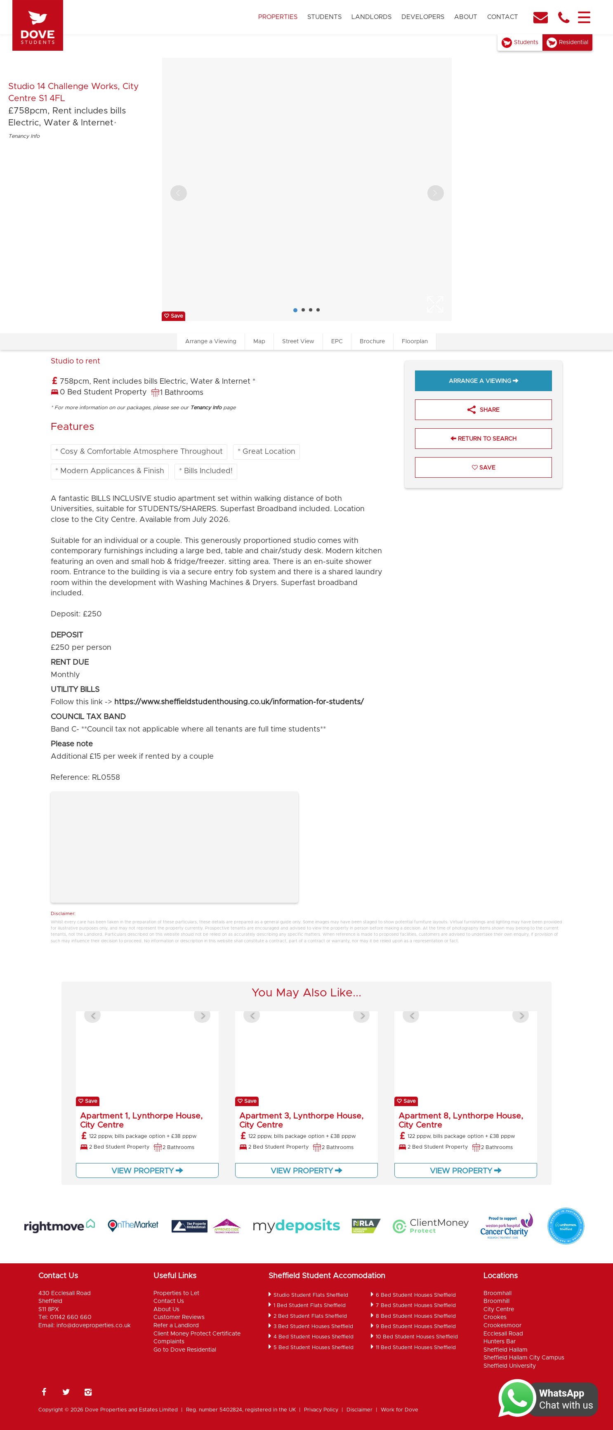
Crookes (495, 1317)
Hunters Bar (499, 1342)
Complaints (168, 1342)
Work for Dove (399, 1410)
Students (324, 17)
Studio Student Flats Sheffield (310, 1295)
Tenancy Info (24, 136)
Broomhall (497, 1293)
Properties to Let (176, 1293)
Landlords (371, 17)
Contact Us (168, 1301)
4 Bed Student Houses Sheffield (313, 1337)
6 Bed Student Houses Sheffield (416, 1295)
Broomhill (496, 1301)
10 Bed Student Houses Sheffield (417, 1337)
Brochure (372, 342)
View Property (147, 1170)
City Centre (498, 1309)
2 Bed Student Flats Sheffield (310, 1316)
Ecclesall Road (503, 1334)
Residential (573, 42)
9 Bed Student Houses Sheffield (416, 1326)
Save (173, 316)
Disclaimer (360, 1410)
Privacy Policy (321, 1410)
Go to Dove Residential (184, 1350)
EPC (337, 342)
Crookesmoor (502, 1326)
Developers (422, 17)
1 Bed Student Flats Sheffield (309, 1305)
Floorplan (415, 342)
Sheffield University (509, 1366)
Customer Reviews (179, 1317)
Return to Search (483, 438)
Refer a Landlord (176, 1326)
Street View (298, 342)
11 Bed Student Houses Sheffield (416, 1347)
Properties (277, 17)
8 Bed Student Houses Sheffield (416, 1316)
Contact (502, 17)
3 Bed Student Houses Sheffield (313, 1326)
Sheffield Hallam (505, 1350)
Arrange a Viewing (210, 342)
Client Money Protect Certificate (196, 1334)
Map (259, 342)
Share (483, 411)
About (465, 17)
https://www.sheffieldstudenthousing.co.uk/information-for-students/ (239, 702)
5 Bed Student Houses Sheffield (313, 1347)
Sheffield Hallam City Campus (523, 1358)
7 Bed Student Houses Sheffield (416, 1305)
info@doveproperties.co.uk (94, 1326)
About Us (166, 1309)
